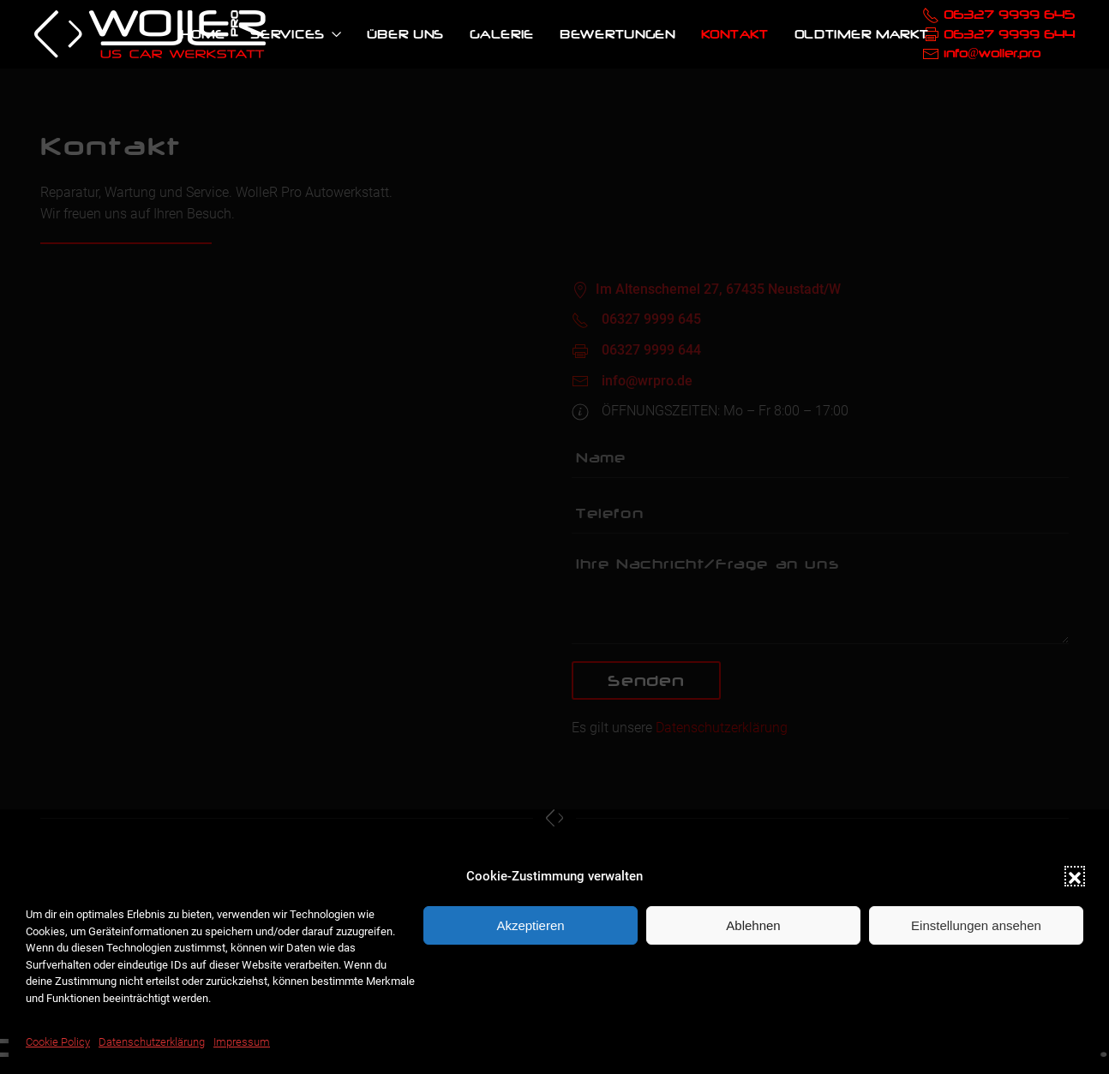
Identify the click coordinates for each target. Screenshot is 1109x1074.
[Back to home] (150, 34)
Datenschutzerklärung (152, 1041)
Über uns (405, 34)
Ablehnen (753, 925)
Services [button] (295, 34)
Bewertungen (617, 34)
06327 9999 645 (1009, 15)
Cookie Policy (58, 1041)
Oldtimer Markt (861, 34)
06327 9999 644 (1009, 34)
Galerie (502, 34)
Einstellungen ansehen (976, 925)
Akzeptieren (530, 925)
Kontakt (735, 34)
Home (203, 34)
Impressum (241, 1041)
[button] (1074, 876)
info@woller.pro (992, 53)
